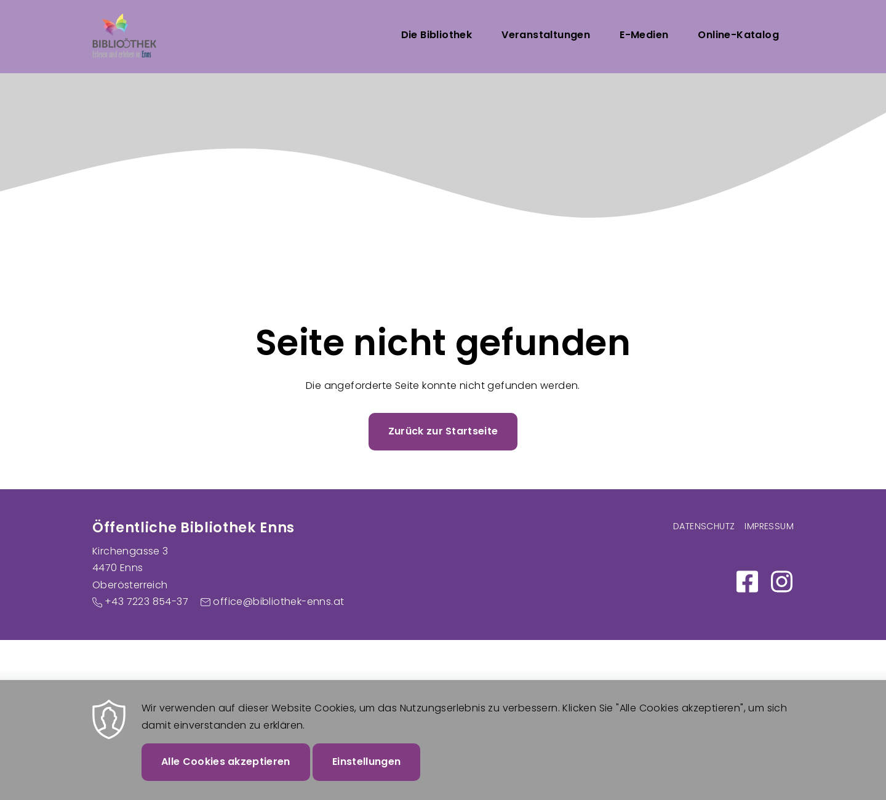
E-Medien (644, 35)
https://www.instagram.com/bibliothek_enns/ (781, 581)
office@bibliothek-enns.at (278, 601)
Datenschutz (704, 526)
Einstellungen (366, 773)
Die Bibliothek (437, 35)
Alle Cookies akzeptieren (225, 773)
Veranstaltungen (545, 35)
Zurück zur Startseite (443, 431)
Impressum (769, 526)
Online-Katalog (738, 35)
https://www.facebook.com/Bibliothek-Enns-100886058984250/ (747, 581)
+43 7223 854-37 (146, 601)
